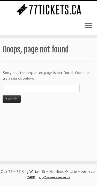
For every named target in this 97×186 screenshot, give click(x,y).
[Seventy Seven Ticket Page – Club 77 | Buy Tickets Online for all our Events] (48, 9)
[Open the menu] (88, 26)
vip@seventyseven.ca (54, 177)
